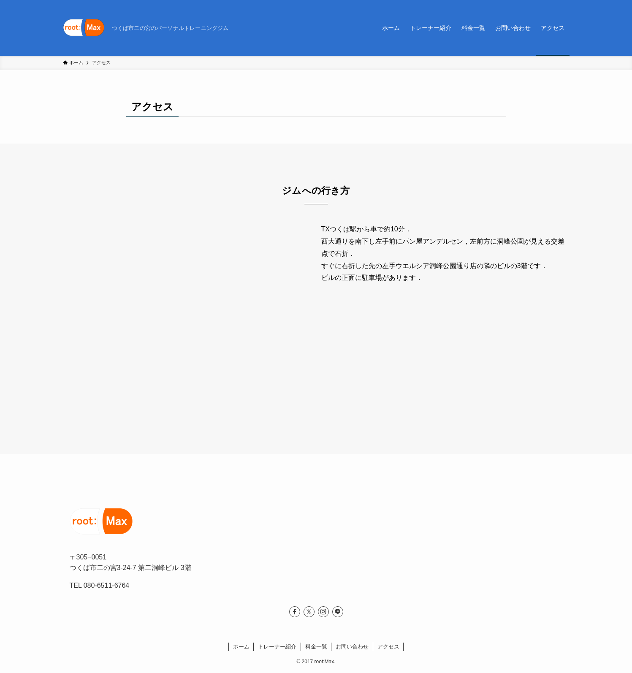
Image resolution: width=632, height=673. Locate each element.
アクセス (388, 646)
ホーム (241, 646)
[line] (337, 611)
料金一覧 (316, 646)
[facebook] (294, 611)
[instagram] (323, 611)
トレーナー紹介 (277, 646)
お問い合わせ (352, 646)
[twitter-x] (309, 611)
